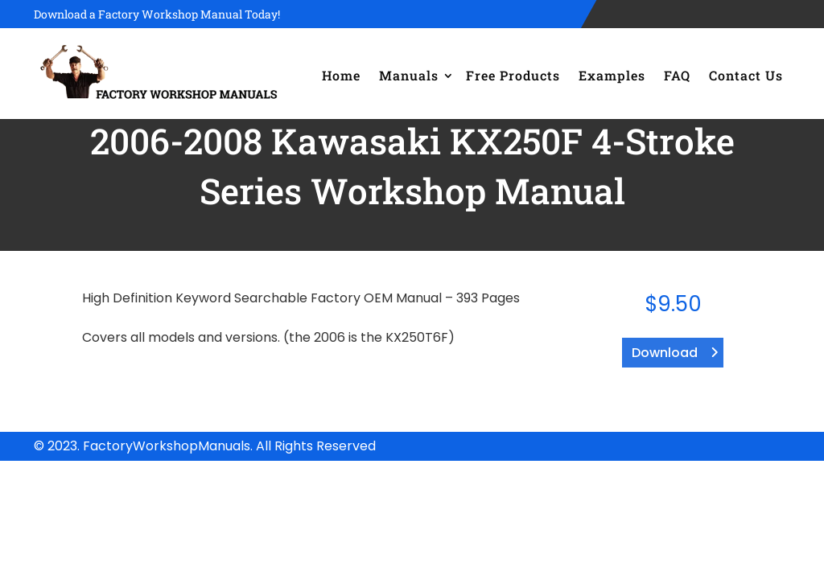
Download (665, 352)
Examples (612, 75)
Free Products (513, 75)
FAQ (677, 75)
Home (341, 75)
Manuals (409, 75)
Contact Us (746, 75)
